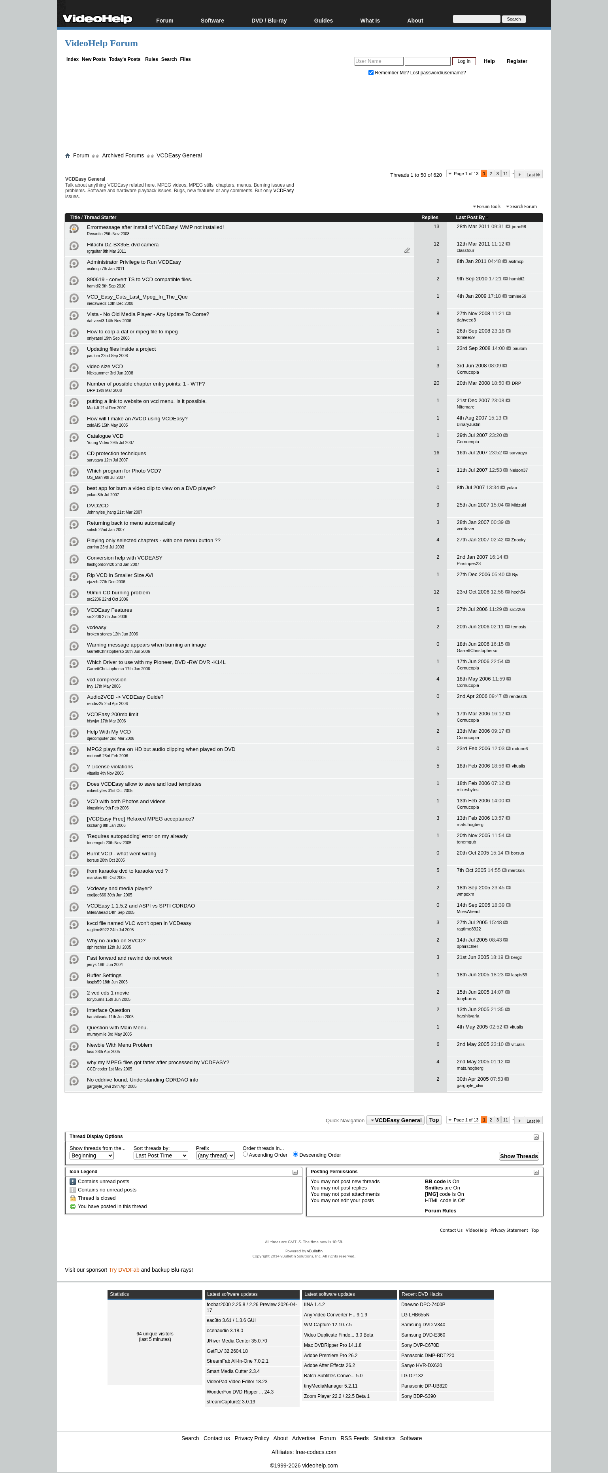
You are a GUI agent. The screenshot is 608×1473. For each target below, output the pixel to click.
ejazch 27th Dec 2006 (106, 582)
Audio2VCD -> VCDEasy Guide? (125, 697)
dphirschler (467, 946)
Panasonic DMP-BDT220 (427, 1355)
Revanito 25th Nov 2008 (108, 234)
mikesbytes (468, 789)
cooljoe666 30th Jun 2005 (109, 895)
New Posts (94, 59)
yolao (512, 487)
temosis (518, 626)
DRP (516, 383)
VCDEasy (283, 190)
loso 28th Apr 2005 (103, 1051)
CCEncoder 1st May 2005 (109, 1069)
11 (505, 173)
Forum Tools (488, 206)
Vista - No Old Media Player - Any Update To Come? (148, 314)
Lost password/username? (438, 73)
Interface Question (108, 1010)
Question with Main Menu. (117, 1028)
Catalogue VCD (105, 436)
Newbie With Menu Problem (119, 1045)
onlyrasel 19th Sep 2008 (108, 338)
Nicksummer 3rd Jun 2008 (110, 373)
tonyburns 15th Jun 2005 (108, 999)
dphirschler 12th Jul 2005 (109, 947)
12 (436, 244)
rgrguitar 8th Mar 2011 (106, 251)
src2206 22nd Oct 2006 (107, 599)
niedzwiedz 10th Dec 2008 (110, 303)
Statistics (385, 1438)
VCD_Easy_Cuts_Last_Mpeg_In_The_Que (137, 297)
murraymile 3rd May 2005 (109, 1034)
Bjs (515, 574)
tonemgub (466, 842)
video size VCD (105, 366)
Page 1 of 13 (466, 173)
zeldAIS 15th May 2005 (107, 425)
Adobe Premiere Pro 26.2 (330, 1355)
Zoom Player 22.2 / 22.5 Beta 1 (337, 1396)
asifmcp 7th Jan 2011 (106, 269)
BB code (435, 1181)
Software (212, 20)
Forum (165, 20)
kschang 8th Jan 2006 (106, 825)
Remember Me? (389, 73)
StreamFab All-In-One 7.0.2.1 (237, 1361)
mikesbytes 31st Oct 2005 (109, 790)
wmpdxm (465, 894)
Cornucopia (468, 372)
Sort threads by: (152, 1148)
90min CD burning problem (118, 593)
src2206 (517, 609)
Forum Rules (440, 1211)
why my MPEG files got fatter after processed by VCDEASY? (158, 1062)
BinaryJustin (469, 424)
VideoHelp (476, 1230)
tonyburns (466, 998)
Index (72, 59)
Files (185, 59)
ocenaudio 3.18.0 (225, 1330)
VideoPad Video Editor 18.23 (237, 1381)
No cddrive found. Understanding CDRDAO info (142, 1080)
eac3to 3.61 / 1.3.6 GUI (231, 1320)
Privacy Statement (509, 1230)
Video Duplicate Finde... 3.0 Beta (338, 1335)
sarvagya (518, 452)
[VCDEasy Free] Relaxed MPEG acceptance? (140, 819)
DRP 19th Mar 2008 (104, 390)
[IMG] (431, 1194)
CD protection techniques (116, 453)
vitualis (518, 766)
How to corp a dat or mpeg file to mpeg (132, 332)
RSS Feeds (354, 1438)
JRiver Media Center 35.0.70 (237, 1341)
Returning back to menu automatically (131, 523)
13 (436, 226)
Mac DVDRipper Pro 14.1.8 (332, 1345)
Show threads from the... (98, 1148)
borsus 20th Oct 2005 (106, 860)
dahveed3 (466, 320)
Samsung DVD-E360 (423, 1335)
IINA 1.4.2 (314, 1304)
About (415, 20)
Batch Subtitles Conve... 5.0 (333, 1375)
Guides (323, 20)
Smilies (434, 1188)
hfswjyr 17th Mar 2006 (106, 721)
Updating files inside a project (121, 349)
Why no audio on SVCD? (116, 941)
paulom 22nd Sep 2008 (107, 356)
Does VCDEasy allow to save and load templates (144, 784)
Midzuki (518, 505)
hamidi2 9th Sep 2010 (106, 286)
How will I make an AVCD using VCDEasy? (137, 419)
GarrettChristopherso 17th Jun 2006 (118, 669)
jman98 (519, 226)
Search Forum (523, 206)
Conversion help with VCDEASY (124, 558)
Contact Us (451, 1230)
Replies (429, 217)
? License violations (110, 767)
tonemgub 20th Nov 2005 (109, 843)
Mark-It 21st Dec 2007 (106, 408)
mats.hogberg (470, 824)
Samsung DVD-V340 (423, 1324)
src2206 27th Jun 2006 (107, 617)
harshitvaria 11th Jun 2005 (110, 1017)
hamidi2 (517, 278)
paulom (519, 348)
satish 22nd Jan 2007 (106, 530)
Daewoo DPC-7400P (423, 1304)
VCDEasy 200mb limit (112, 714)
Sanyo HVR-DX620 (421, 1365)
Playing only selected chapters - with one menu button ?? (154, 540)
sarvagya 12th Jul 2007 (107, 460)
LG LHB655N (415, 1315)
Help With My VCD (109, 732)
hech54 (518, 592)
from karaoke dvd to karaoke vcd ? (127, 871)
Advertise (303, 1438)
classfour (465, 250)
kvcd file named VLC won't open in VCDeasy (139, 923)
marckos (516, 870)
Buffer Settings (104, 975)
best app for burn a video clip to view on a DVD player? (151, 488)
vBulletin (315, 1251)
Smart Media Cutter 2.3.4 (233, 1371)
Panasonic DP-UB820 (424, 1386)
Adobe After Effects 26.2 (329, 1365)
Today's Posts (124, 59)
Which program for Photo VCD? (124, 471)
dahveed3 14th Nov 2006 (109, 321)
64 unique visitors (154, 1334)
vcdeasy (96, 627)
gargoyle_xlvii (470, 1085)
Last (534, 175)
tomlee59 (517, 296)
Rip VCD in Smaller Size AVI (120, 575)
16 (436, 453)
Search (169, 59)
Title (75, 217)
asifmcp (515, 261)
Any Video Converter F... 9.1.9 (335, 1315)
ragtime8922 (469, 929)
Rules (151, 59)
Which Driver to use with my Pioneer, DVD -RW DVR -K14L (156, 662)
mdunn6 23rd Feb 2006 (107, 756)
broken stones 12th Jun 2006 (112, 634)
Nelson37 (519, 470)
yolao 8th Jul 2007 (103, 495)
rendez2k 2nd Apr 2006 (107, 704)
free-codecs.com (315, 1452)
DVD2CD (98, 506)
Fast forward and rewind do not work (129, 958)
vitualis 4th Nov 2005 (105, 773)
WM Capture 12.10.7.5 (328, 1324)
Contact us (217, 1438)
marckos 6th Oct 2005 (106, 877)
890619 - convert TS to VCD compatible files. (139, 279)
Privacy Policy (252, 1438)
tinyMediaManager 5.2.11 (330, 1386)
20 (436, 383)
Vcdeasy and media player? (119, 888)
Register (517, 61)
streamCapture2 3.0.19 (231, 1402)
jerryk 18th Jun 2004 (105, 964)
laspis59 (519, 974)
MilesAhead (468, 911)
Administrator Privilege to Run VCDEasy (134, 262)
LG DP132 (412, 1375)
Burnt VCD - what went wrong (122, 854)
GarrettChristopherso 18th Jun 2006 (118, 651)
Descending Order (317, 1155)
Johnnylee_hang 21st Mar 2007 (114, 512)
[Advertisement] (304, 116)
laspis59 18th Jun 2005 (107, 982)
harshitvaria (468, 1016)
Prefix (202, 1148)
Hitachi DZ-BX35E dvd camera (123, 245)
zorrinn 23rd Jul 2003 (105, 547)
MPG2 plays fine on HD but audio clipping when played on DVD (161, 749)
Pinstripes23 (469, 563)
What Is (370, 20)
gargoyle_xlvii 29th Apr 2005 (112, 1086)
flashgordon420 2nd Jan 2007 (113, 564)
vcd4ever (466, 528)
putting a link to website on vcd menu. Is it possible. (147, 401)
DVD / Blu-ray (269, 20)
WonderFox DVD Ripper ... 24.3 (240, 1392)
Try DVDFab (124, 1270)
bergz (516, 957)
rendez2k (518, 696)
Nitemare (466, 407)
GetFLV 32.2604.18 (227, 1351)
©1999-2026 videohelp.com (304, 1465)
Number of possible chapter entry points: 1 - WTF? (146, 384)
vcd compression (107, 680)
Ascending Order (265, 1155)
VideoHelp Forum (101, 43)
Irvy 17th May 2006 (104, 686)
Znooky (518, 539)
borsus (517, 853)
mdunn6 (520, 748)
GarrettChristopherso (477, 650)
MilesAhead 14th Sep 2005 (110, 912)
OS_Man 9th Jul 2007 (106, 477)
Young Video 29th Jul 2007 (110, 443)
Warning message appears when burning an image (146, 645)
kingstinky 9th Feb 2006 (108, 808)
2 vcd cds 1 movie (108, 993)
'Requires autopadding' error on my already (137, 836)
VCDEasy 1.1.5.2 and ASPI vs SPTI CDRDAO (141, 906)
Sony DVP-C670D (420, 1345)
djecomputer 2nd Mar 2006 (110, 738)
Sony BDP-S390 (418, 1396)
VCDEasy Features (109, 610)
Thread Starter (100, 217)
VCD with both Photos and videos (126, 801)
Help (489, 61)
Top (434, 1120)
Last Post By (473, 217)
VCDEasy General (179, 155)
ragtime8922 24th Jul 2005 (110, 930)
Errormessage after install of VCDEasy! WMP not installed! (155, 227)
